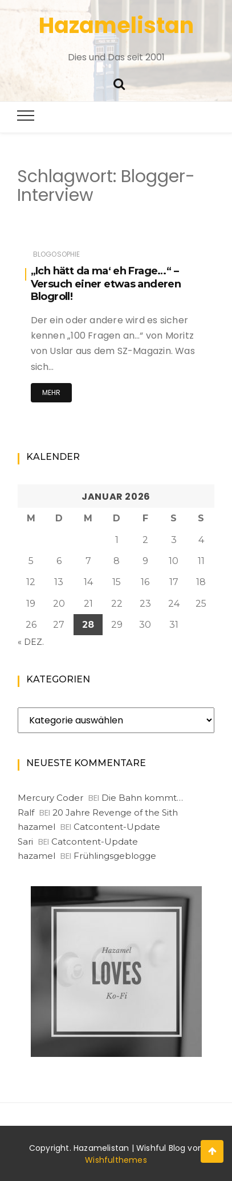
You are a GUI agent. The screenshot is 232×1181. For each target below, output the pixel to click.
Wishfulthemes (116, 1160)
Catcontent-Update (117, 826)
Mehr (51, 392)
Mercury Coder (50, 797)
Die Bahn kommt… (142, 797)
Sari (25, 841)
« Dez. (31, 642)
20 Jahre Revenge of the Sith (115, 812)
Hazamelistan (116, 25)
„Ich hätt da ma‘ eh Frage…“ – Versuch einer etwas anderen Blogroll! (106, 284)
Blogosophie (56, 254)
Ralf (26, 812)
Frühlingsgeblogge (115, 855)
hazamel (36, 826)
